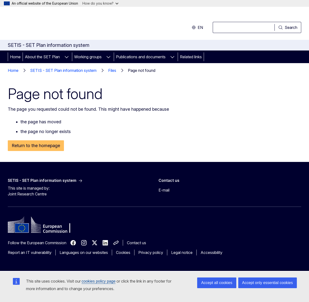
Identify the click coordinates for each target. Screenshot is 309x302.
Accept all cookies (216, 283)
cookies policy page (99, 281)
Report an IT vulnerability (30, 252)
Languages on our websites (84, 252)
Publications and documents (141, 56)
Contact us (136, 242)
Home (15, 56)
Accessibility (211, 252)
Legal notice (182, 252)
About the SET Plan (42, 56)
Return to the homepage (36, 145)
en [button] (197, 27)
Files (112, 70)
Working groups (88, 56)
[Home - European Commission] (47, 24)
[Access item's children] (66, 56)
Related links (191, 56)
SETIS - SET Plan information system (63, 70)
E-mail (164, 190)
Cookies (123, 252)
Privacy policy (150, 252)
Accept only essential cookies (267, 283)
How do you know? (100, 3)
